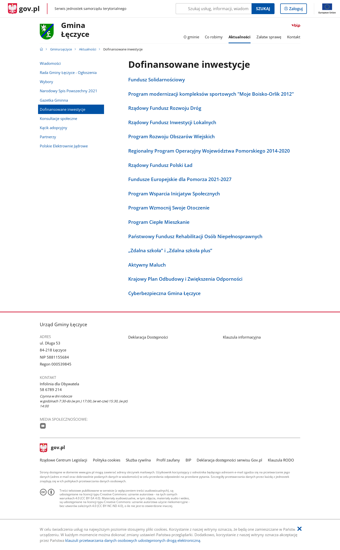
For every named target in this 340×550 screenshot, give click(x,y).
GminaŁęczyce (75, 30)
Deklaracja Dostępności (148, 337)
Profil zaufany (168, 460)
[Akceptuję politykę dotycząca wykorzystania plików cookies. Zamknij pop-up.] (299, 529)
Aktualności (87, 49)
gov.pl (52, 447)
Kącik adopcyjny (53, 127)
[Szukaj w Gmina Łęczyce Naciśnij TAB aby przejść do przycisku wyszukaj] (214, 8)
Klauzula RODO (281, 460)
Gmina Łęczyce (61, 49)
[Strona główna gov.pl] (24, 8)
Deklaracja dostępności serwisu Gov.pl (229, 460)
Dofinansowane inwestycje (62, 109)
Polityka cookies (106, 460)
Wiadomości (50, 63)
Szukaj (263, 8)
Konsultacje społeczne (58, 118)
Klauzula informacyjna (242, 337)
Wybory (46, 81)
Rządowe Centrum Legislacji (63, 460)
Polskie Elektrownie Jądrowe (64, 145)
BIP (188, 460)
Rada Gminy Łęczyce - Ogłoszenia (68, 72)
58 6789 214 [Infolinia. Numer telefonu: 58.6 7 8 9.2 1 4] (51, 389)
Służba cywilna (138, 460)
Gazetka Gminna (54, 100)
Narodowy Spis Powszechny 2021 (68, 90)
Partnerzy (48, 136)
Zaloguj (297, 9)
